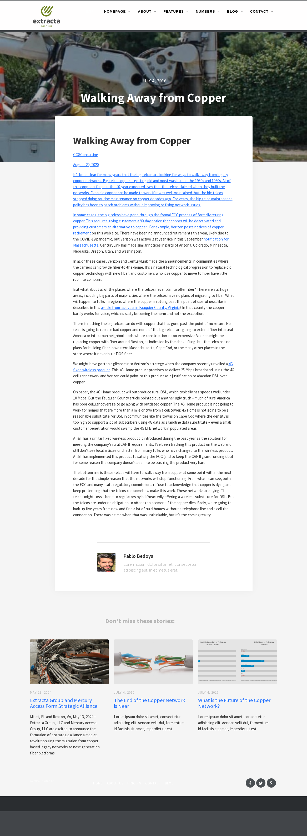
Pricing (134, 783)
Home (98, 783)
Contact (153, 783)
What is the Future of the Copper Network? (234, 703)
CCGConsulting (85, 154)
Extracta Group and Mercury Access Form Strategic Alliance (63, 703)
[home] (48, 16)
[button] (117, 11)
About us (115, 783)
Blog (169, 783)
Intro (91, 11)
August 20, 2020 (86, 164)
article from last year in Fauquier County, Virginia (140, 307)
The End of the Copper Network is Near (149, 703)
